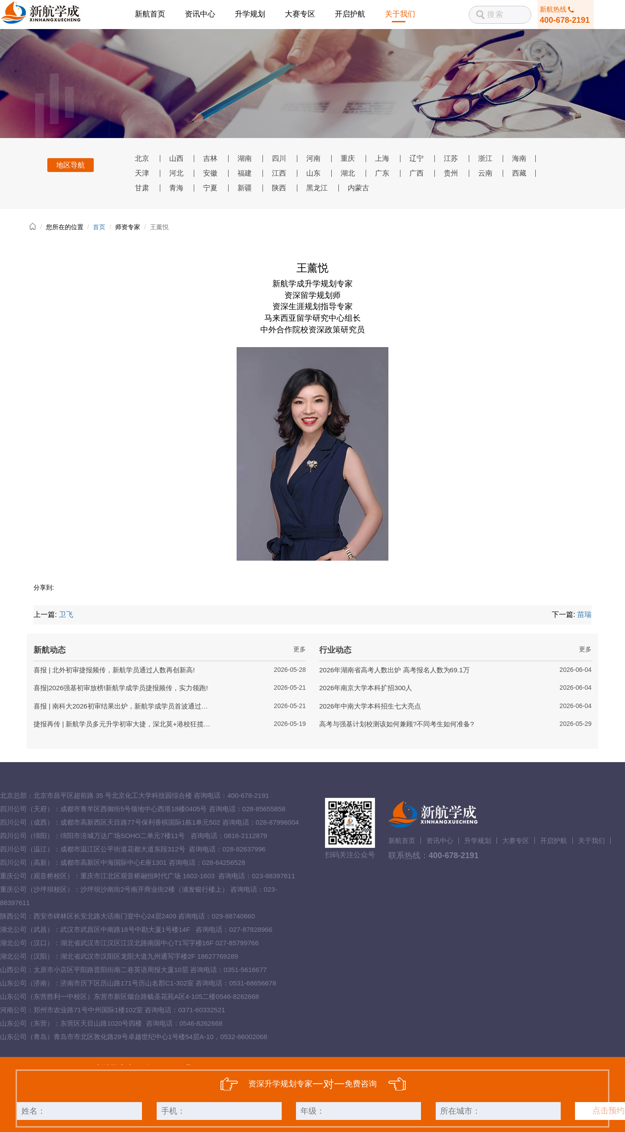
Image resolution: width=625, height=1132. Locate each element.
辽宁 (416, 158)
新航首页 (150, 14)
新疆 (245, 188)
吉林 (210, 158)
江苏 (451, 158)
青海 (176, 188)
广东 (382, 173)
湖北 (348, 173)
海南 (519, 158)
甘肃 (142, 188)
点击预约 (608, 1110)
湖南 (245, 158)
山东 (313, 173)
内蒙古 (358, 188)
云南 (485, 173)
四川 (279, 158)
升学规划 (250, 14)
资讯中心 (200, 14)
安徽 (210, 173)
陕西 (279, 188)
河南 (313, 158)
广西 (416, 173)
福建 (245, 173)
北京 (142, 158)
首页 (99, 227)
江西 (279, 173)
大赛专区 (300, 14)
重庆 (348, 158)
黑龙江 (317, 188)
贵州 (451, 173)
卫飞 (66, 614)
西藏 (519, 173)
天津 (142, 173)
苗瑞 (584, 614)
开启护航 (350, 14)
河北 (176, 173)
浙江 (485, 158)
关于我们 (400, 14)
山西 (176, 158)
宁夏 (210, 188)
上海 (382, 158)
